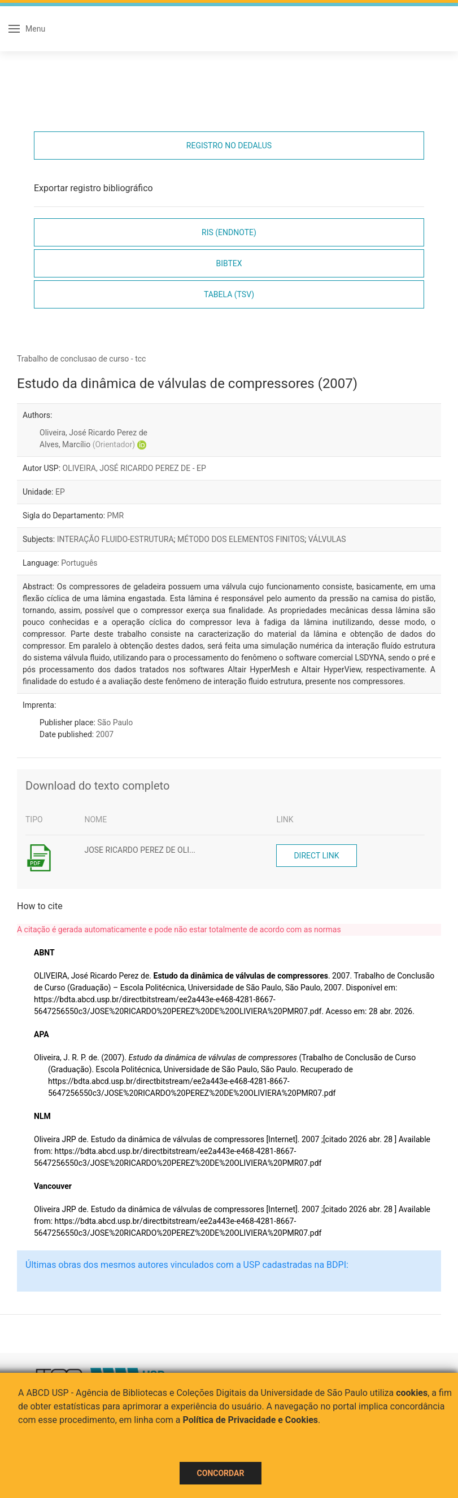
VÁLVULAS (327, 539)
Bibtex (229, 263)
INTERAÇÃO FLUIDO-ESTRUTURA (115, 539)
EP (60, 491)
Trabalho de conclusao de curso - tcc (81, 358)
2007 (105, 734)
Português (79, 562)
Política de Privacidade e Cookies (251, 1420)
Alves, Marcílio (87, 444)
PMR (115, 515)
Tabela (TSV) (229, 294)
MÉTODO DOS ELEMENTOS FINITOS (240, 539)
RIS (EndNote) (229, 232)
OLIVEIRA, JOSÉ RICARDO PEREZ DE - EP (134, 468)
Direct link (316, 855)
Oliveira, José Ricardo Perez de (93, 432)
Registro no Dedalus (229, 145)
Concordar (221, 1473)
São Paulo (115, 722)
